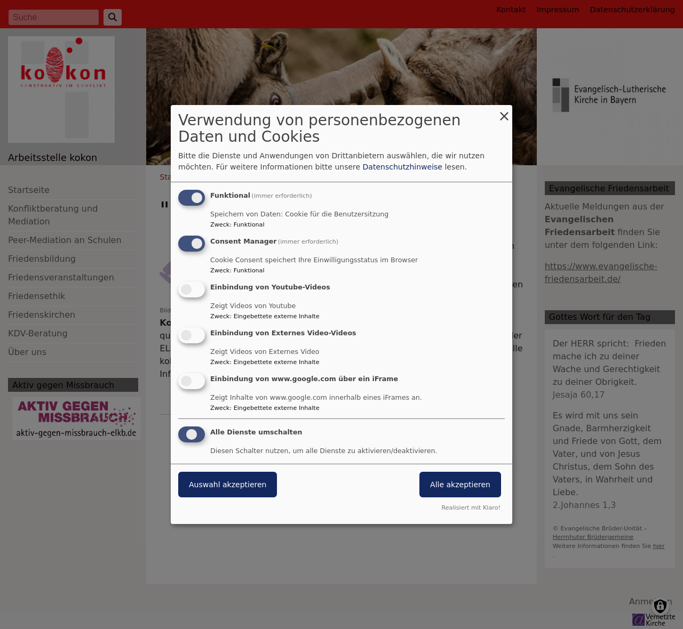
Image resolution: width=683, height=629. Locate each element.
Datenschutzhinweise (402, 167)
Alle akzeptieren (460, 484)
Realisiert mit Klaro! (471, 507)
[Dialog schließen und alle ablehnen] (504, 111)
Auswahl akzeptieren (227, 484)
